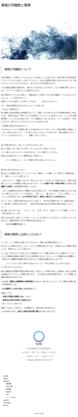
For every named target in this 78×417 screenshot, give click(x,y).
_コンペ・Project (10, 397)
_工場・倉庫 (9, 386)
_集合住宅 (8, 392)
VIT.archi (41, 413)
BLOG (5, 405)
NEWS (5, 379)
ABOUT (6, 400)
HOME (5, 376)
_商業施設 (8, 389)
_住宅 (7, 394)
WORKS (6, 381)
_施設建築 (8, 383)
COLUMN (6, 403)
